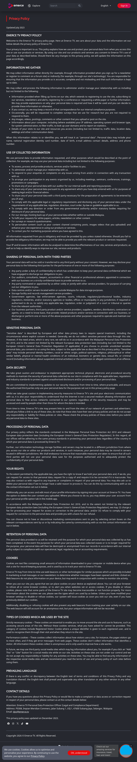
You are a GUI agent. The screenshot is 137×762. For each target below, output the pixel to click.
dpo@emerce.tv (21, 711)
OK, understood (79, 752)
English (105, 5)
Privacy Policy (37, 756)
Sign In (124, 5)
